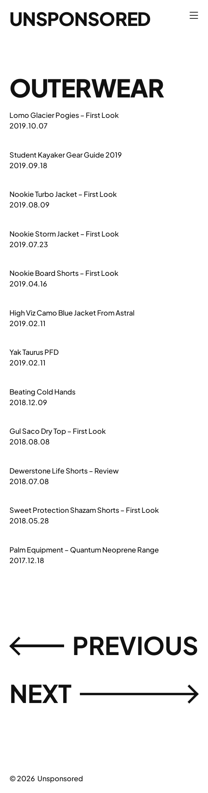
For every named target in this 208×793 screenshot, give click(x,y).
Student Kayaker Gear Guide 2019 (65, 154)
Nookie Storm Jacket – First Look (64, 233)
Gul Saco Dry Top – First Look (57, 430)
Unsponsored (79, 18)
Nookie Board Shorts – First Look (63, 272)
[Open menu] (194, 15)
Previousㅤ (104, 646)
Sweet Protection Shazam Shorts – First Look (84, 509)
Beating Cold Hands (42, 391)
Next (104, 694)
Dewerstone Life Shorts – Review (64, 470)
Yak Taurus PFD (34, 351)
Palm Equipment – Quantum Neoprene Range (84, 549)
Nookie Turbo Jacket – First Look (63, 193)
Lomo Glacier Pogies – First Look (64, 114)
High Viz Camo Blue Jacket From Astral (71, 312)
